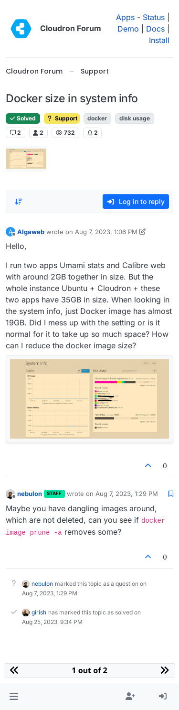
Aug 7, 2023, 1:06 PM (106, 232)
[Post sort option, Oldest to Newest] (18, 201)
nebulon (29, 493)
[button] (13, 696)
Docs (155, 28)
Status (154, 17)
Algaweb (30, 232)
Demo (128, 28)
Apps (125, 17)
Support (61, 118)
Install (159, 40)
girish (39, 612)
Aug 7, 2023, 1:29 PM (126, 493)
